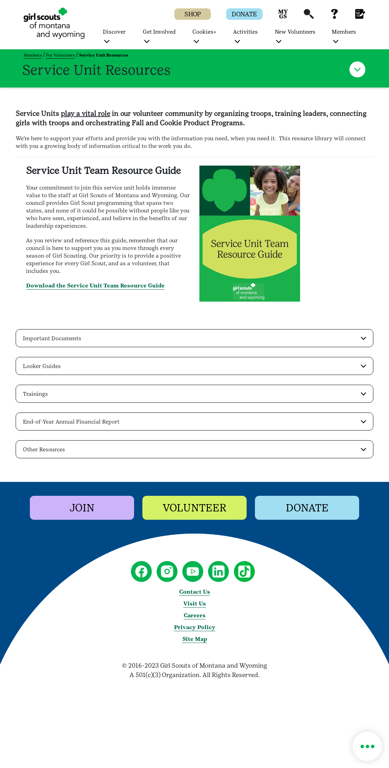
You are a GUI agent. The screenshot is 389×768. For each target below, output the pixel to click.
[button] (283, 17)
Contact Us (194, 591)
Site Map (194, 639)
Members (33, 55)
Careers (195, 615)
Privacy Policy (194, 627)
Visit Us (194, 603)
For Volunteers (60, 55)
